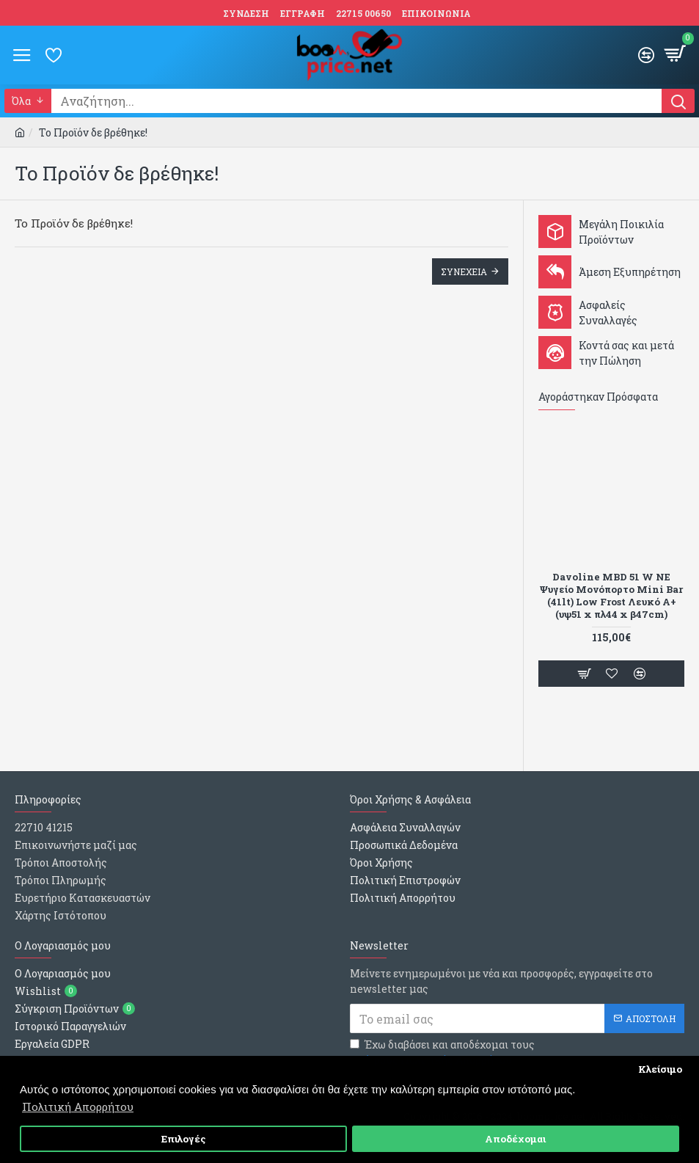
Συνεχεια (464, 271)
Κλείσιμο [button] (660, 1069)
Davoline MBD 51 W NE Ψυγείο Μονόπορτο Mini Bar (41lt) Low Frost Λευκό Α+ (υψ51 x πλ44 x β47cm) (611, 596)
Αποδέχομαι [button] (515, 1138)
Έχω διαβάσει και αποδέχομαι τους (442, 1053)
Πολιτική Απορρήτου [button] (77, 1106)
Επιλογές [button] (183, 1138)
